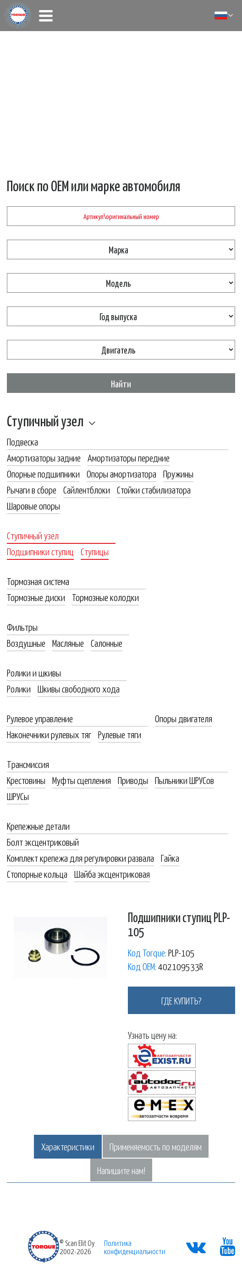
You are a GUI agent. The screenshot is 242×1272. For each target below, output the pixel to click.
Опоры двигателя (183, 718)
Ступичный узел (45, 420)
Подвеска (22, 441)
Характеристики (67, 1146)
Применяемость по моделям (156, 1146)
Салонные (106, 643)
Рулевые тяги (119, 734)
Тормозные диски (36, 597)
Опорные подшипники (43, 473)
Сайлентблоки (86, 489)
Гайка (170, 858)
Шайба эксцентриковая (112, 874)
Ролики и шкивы (34, 672)
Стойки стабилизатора (154, 489)
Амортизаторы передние (129, 457)
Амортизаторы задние (44, 457)
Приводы (133, 780)
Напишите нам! (121, 1170)
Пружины (178, 473)
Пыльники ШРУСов (184, 780)
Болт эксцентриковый (43, 842)
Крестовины (26, 780)
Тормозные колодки (105, 597)
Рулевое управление (40, 718)
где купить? (181, 1000)
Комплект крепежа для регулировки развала (80, 858)
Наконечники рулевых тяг (49, 734)
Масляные (68, 643)
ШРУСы (18, 796)
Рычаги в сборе (31, 489)
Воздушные (26, 643)
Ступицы (95, 551)
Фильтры (22, 627)
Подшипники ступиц (40, 551)
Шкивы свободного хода (79, 688)
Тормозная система (38, 581)
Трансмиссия (28, 764)
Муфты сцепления (81, 780)
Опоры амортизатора (121, 473)
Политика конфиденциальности (134, 1247)
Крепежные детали (38, 826)
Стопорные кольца (37, 874)
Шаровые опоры (33, 505)
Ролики (19, 688)
